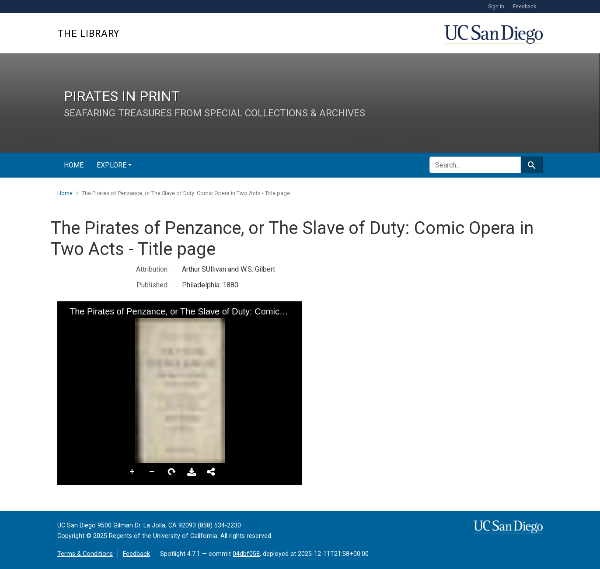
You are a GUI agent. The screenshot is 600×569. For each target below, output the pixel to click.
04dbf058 (246, 554)
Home (74, 165)
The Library (88, 33)
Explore (111, 165)
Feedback (524, 6)
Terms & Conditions (85, 554)
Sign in (496, 6)
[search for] (475, 165)
